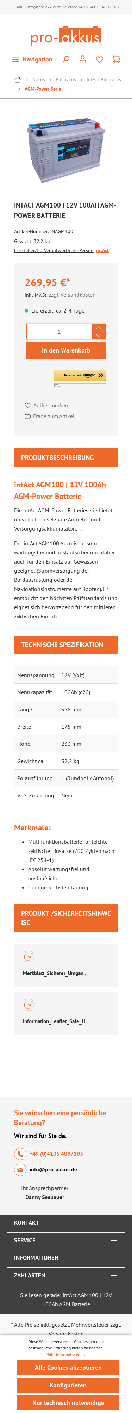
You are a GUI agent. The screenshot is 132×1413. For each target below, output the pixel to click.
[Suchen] (65, 59)
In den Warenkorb (66, 350)
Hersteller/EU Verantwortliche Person (54, 250)
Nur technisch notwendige (68, 1403)
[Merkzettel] (99, 59)
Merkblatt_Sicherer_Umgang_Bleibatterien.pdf (56, 973)
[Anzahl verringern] (99, 335)
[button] (80, 378)
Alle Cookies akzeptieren (68, 1367)
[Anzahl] (59, 331)
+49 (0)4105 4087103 (98, 6)
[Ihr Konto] (82, 59)
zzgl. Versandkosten (72, 294)
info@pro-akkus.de (44, 6)
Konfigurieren (68, 1385)
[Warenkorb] (116, 59)
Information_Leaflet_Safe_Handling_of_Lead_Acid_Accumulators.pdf (56, 1021)
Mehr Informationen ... (66, 1354)
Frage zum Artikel (54, 416)
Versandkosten (66, 1333)
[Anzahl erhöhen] (99, 327)
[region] (66, 152)
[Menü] (32, 59)
